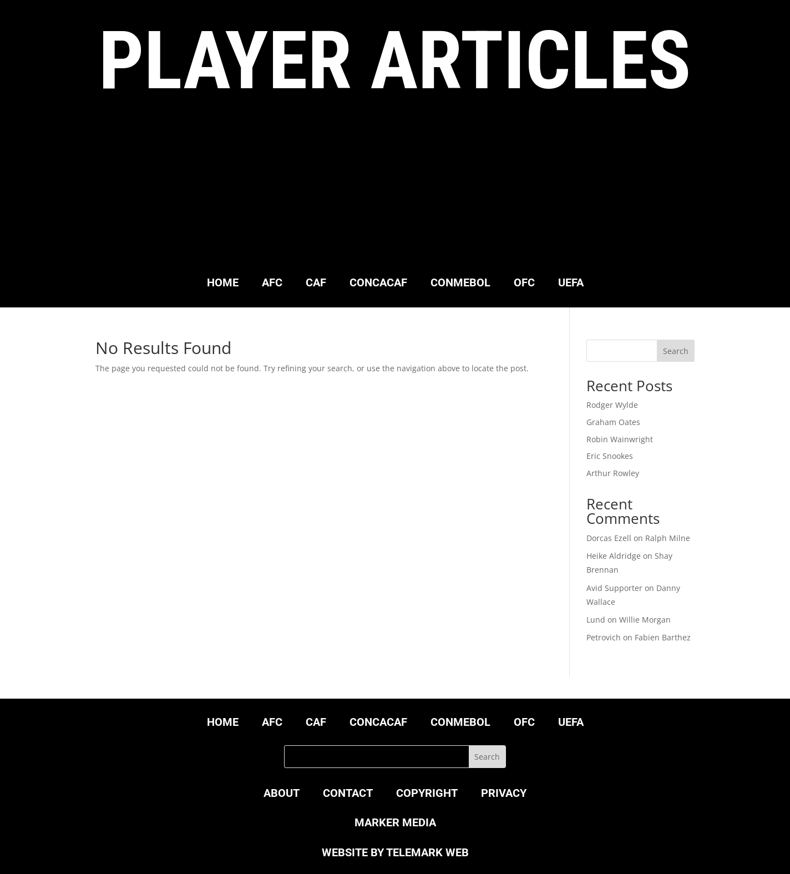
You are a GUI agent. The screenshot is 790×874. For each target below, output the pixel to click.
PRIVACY (503, 794)
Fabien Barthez (663, 637)
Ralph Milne (667, 538)
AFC (272, 284)
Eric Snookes (609, 456)
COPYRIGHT (427, 794)
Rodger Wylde (612, 405)
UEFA (571, 284)
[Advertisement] (395, 191)
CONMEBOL (460, 284)
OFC (524, 284)
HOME (223, 284)
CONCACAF (378, 284)
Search (675, 351)
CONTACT (348, 794)
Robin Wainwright (619, 439)
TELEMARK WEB (427, 852)
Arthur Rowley (612, 473)
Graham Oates (613, 422)
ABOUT (282, 794)
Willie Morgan (645, 619)
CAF (316, 284)
